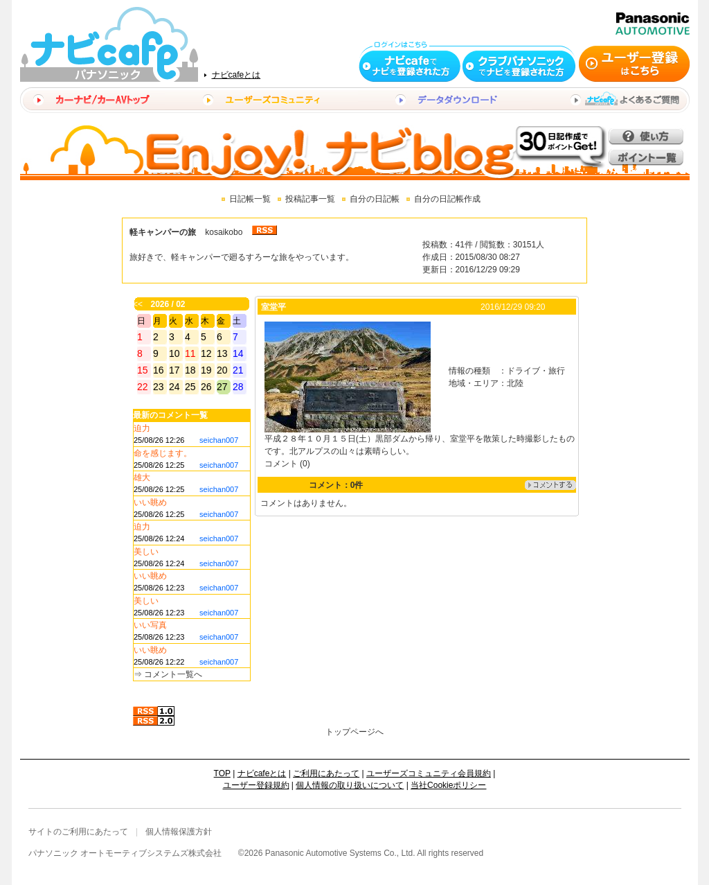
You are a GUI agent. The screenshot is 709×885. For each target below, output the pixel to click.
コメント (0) (287, 463)
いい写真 (150, 625)
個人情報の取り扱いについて (350, 785)
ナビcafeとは (236, 75)
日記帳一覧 (250, 199)
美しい (146, 552)
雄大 (142, 477)
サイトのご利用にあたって (78, 831)
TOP (222, 773)
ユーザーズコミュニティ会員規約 (428, 773)
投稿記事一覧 (310, 199)
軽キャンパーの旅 (162, 232)
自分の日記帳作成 (447, 199)
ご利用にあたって (326, 773)
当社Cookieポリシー (448, 785)
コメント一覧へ (173, 674)
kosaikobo (223, 232)
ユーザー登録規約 (256, 785)
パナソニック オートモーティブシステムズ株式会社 (125, 853)
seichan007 (218, 440)
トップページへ (354, 732)
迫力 (142, 428)
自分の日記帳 (375, 199)
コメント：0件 (336, 485)
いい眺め (150, 502)
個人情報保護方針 (178, 831)
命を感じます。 (163, 453)
